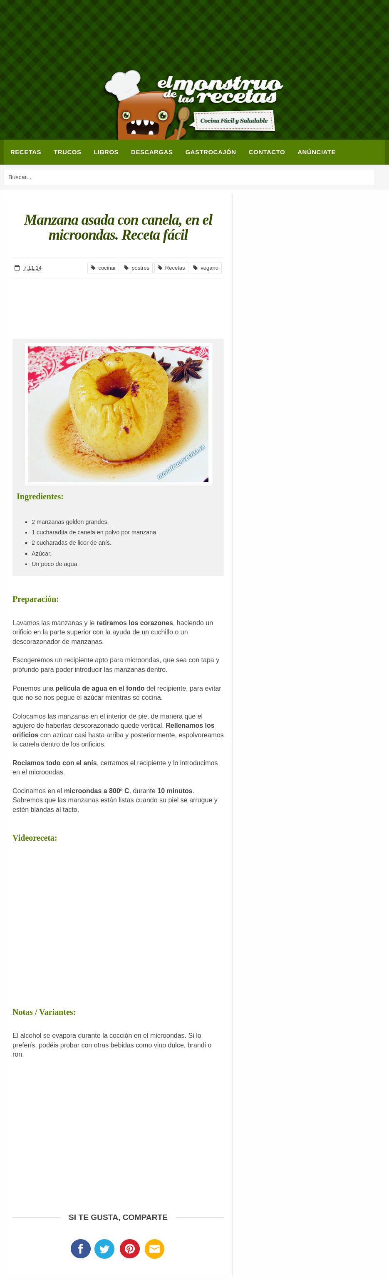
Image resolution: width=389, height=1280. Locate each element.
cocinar (103, 268)
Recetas (171, 268)
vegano (205, 268)
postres (136, 268)
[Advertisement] (194, 35)
